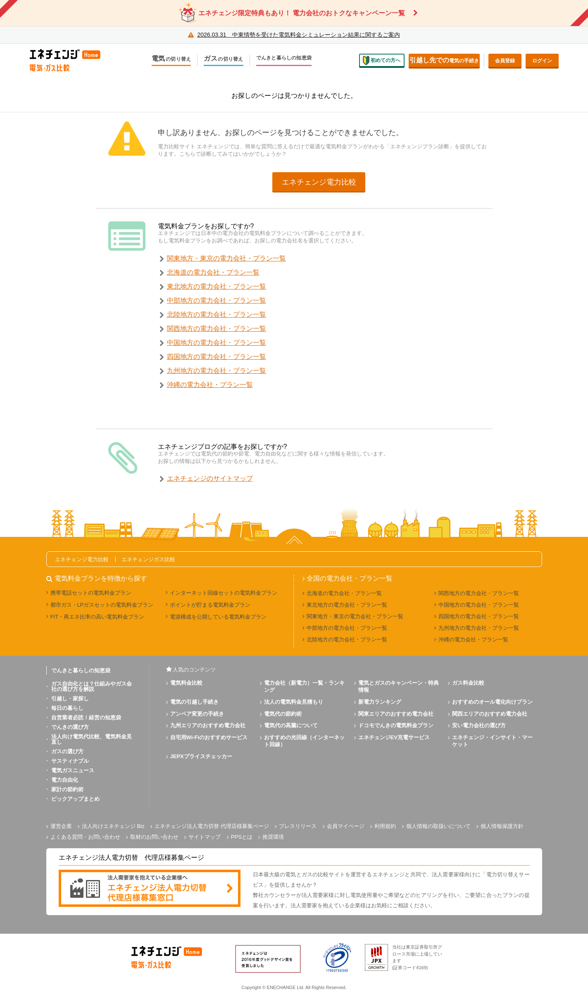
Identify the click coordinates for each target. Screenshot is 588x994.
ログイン (542, 61)
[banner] (149, 889)
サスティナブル (70, 761)
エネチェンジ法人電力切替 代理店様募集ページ (212, 826)
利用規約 (385, 826)
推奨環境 (273, 837)
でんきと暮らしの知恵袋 (284, 58)
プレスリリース (298, 826)
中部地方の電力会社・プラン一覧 (216, 300)
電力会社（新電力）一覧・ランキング (304, 686)
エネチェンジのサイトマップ (210, 478)
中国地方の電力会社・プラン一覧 (216, 342)
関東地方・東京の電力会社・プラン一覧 (226, 258)
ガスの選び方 (67, 751)
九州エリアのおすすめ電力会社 (207, 725)
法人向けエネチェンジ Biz (113, 826)
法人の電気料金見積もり (293, 702)
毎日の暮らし (67, 708)
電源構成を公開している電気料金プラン (218, 617)
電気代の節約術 (283, 714)
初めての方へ (382, 60)
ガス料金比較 (468, 683)
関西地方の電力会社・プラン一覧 (216, 328)
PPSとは (241, 837)
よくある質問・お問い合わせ (85, 837)
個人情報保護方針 (502, 826)
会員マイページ (345, 826)
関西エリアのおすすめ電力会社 (489, 714)
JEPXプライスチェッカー (201, 756)
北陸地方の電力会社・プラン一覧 (216, 314)
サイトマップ (204, 837)
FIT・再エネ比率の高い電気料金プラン (97, 617)
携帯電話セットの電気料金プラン (90, 593)
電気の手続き (444, 60)
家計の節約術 (67, 789)
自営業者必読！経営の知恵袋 (86, 717)
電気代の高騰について (291, 725)
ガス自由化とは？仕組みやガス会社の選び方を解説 (91, 686)
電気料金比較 (186, 683)
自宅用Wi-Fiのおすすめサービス (209, 737)
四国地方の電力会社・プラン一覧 (216, 356)
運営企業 (61, 826)
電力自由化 (64, 780)
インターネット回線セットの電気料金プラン (223, 593)
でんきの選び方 (70, 727)
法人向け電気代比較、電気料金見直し (91, 739)
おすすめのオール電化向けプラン (492, 702)
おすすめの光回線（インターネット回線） (304, 740)
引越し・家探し (70, 698)
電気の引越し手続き (194, 702)
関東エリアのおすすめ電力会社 (395, 714)
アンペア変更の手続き (197, 714)
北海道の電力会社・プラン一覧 (213, 272)
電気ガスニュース (72, 770)
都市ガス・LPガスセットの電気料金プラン (102, 605)
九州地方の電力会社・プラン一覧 (216, 370)
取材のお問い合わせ (154, 837)
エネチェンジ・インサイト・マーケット (492, 740)
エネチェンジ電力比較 (319, 182)
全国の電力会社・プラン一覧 (350, 578)
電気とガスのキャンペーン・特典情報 (398, 686)
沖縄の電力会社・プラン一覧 (210, 384)
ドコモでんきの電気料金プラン (395, 725)
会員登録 (505, 61)
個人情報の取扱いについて (438, 826)
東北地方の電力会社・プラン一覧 (216, 286)
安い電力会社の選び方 (479, 725)
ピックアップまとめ (75, 799)
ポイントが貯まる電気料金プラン (210, 605)
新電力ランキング (379, 702)
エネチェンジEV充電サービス (394, 737)
